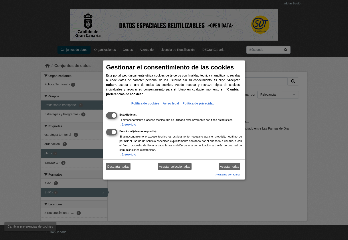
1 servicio (127, 124)
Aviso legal (171, 103)
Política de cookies (145, 103)
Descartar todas (118, 166)
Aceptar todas (229, 166)
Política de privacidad (198, 103)
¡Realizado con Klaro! (227, 174)
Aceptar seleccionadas (174, 166)
